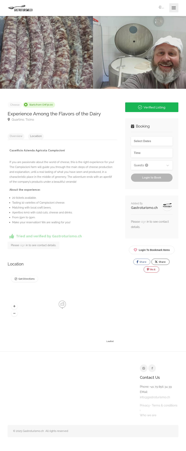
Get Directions (26, 280)
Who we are (148, 416)
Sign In (157, 8)
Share (141, 261)
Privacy (145, 406)
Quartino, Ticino (21, 119)
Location (30, 136)
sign (23, 246)
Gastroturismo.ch (144, 208)
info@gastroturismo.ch (155, 398)
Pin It (151, 269)
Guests (141, 165)
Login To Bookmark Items (152, 249)
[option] (139, 52)
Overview (14, 136)
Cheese (15, 104)
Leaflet (110, 342)
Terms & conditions (164, 406)
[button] (14, 308)
